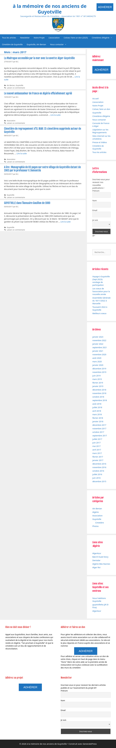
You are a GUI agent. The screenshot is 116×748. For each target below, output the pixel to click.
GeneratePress (90, 743)
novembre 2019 (99, 372)
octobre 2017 (98, 432)
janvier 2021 (97, 351)
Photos (95, 526)
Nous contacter (59, 44)
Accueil (95, 98)
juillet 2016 (97, 474)
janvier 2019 (97, 386)
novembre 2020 (99, 354)
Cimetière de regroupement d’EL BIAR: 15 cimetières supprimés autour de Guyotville (42, 130)
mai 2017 (96, 446)
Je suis (95, 220)
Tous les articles (9, 37)
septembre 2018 (99, 400)
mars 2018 (97, 414)
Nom (94, 200)
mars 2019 (97, 379)
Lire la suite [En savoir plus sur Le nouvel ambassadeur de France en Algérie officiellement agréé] (55, 115)
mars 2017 (97, 453)
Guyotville (19, 85)
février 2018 (97, 418)
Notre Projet (39, 37)
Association (11, 120)
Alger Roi (96, 567)
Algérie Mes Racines (101, 564)
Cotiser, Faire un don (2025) (76, 37)
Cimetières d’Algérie (103, 37)
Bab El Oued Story (100, 557)
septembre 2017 (99, 435)
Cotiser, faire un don (101, 109)
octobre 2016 (98, 471)
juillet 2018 (97, 407)
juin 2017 (96, 442)
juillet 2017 (97, 439)
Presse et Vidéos (99, 142)
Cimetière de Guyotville (12, 44)
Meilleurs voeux (99, 313)
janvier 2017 (97, 460)
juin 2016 (96, 478)
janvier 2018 (97, 421)
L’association (54, 37)
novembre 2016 (99, 467)
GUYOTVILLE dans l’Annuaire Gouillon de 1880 (27, 203)
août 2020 (96, 358)
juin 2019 (96, 375)
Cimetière (99, 522)
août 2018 (96, 404)
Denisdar (96, 560)
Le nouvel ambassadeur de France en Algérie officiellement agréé (38, 93)
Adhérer (105, 7)
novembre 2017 (99, 428)
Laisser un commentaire (16, 88)
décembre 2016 (99, 463)
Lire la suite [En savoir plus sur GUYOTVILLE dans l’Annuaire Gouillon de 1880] (65, 221)
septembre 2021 (99, 347)
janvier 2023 (97, 337)
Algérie (95, 512)
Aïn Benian (11, 85)
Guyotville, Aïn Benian (36, 44)
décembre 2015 (99, 481)
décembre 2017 (99, 425)
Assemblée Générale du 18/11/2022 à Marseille (101, 300)
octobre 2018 (98, 396)
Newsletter (25, 37)
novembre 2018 (99, 393)
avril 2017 (96, 449)
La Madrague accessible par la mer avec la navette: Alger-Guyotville (39, 58)
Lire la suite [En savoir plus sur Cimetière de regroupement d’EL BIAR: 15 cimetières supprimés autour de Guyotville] (22, 153)
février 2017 (97, 456)
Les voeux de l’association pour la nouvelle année (101, 291)
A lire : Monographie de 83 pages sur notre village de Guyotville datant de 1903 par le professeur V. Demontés (42, 168)
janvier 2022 (97, 344)
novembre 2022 (99, 340)
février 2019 (97, 382)
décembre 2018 (99, 389)
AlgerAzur (96, 553)
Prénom (95, 190)
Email (94, 210)
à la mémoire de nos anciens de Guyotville (50, 9)
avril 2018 (96, 411)
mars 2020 (97, 361)
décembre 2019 (99, 368)
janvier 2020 (97, 365)
